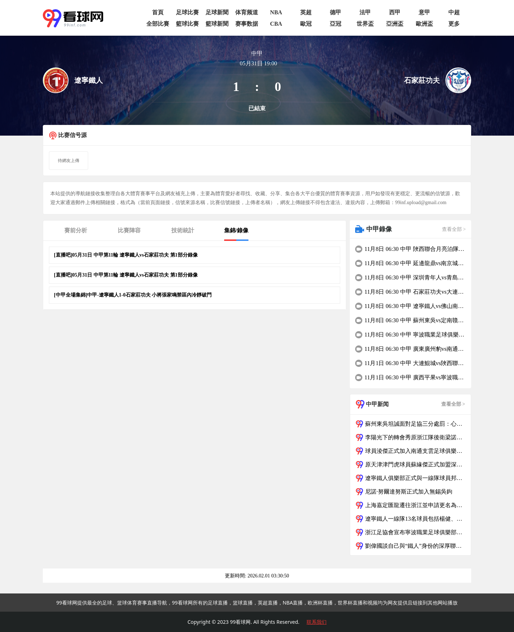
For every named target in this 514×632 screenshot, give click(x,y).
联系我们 (317, 621)
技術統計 (182, 230)
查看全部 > (454, 229)
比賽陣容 (129, 230)
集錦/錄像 (236, 230)
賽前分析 (75, 230)
